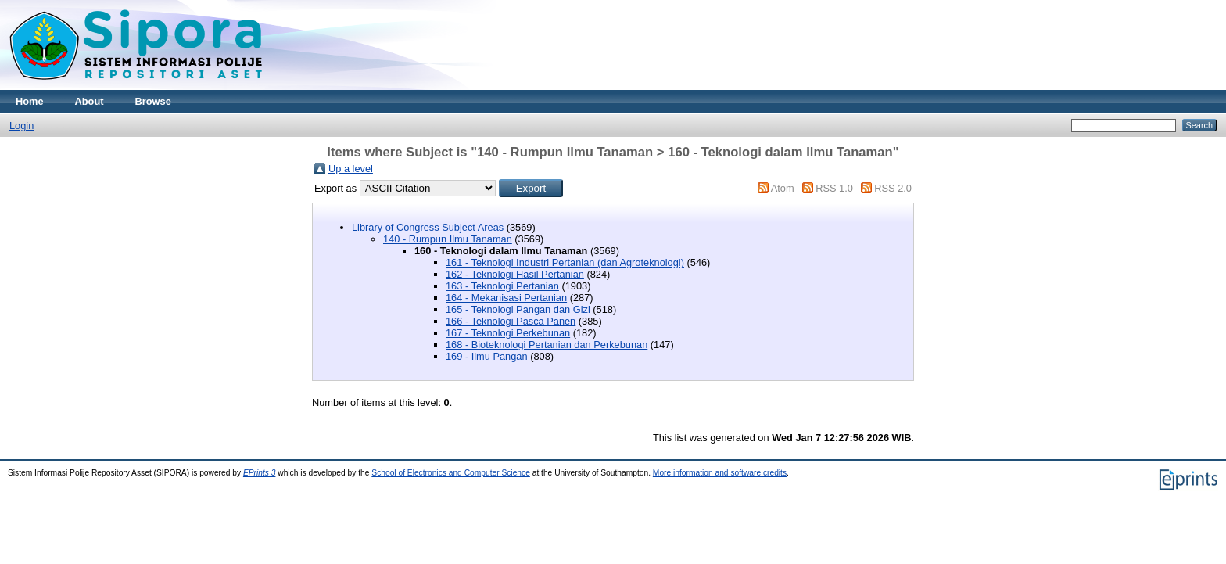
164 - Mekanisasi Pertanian (506, 298)
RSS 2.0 (893, 188)
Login (21, 125)
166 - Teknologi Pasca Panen (510, 321)
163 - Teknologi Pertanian (502, 286)
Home (30, 101)
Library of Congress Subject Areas (428, 227)
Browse (153, 101)
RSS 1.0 (834, 188)
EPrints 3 (259, 473)
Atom (782, 188)
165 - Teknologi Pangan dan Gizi (518, 309)
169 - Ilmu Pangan (487, 356)
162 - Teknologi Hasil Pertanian (515, 274)
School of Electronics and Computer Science (450, 473)
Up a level (350, 168)
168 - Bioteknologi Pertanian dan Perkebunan (546, 344)
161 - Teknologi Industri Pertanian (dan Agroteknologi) (565, 262)
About (89, 101)
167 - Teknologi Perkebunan (508, 333)
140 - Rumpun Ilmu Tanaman (447, 239)
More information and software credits (720, 473)
